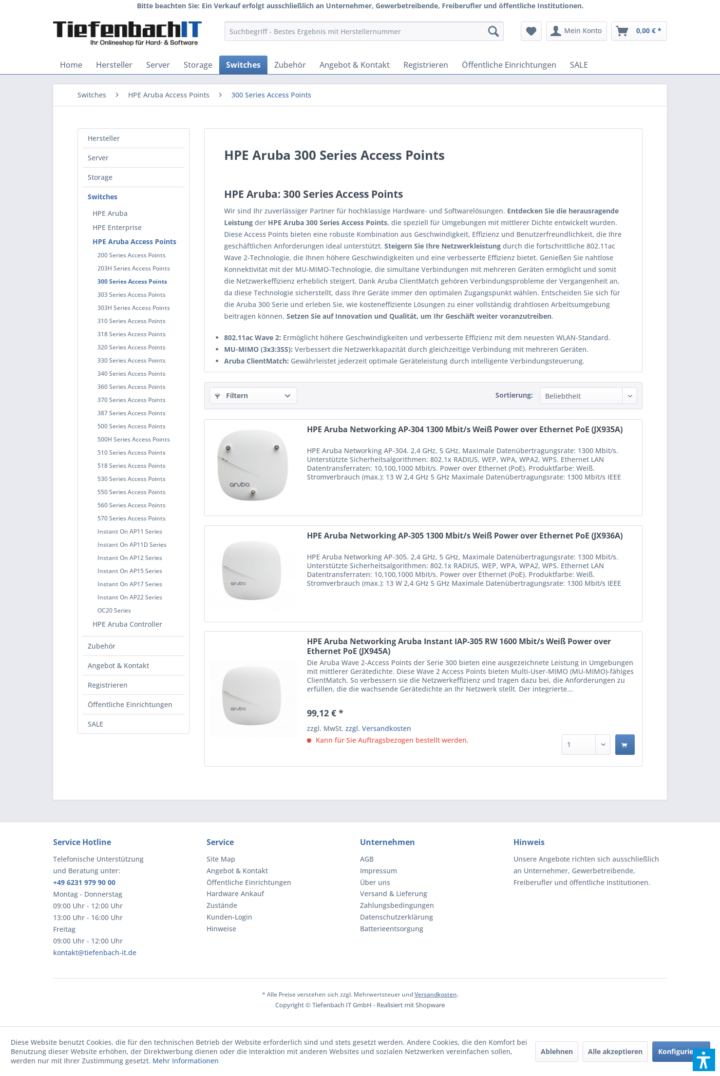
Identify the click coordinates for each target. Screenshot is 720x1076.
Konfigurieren (681, 1051)
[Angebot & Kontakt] (355, 65)
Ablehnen (557, 1051)
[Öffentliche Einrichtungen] (509, 65)
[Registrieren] (426, 65)
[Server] (158, 65)
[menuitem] (364, 31)
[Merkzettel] (531, 31)
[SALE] (579, 65)
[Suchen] (493, 31)
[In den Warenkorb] (625, 744)
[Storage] (198, 65)
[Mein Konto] (576, 31)
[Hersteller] (114, 65)
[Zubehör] (290, 65)
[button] (704, 1060)
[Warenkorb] (639, 31)
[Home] (71, 65)
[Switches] (243, 65)
